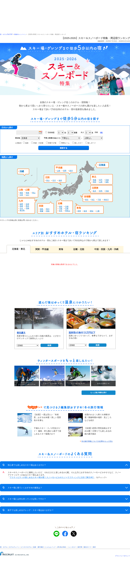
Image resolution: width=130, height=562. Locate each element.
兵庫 (66, 209)
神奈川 (106, 200)
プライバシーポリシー (122, 556)
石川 (54, 180)
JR (58, 547)
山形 (100, 182)
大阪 (60, 209)
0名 (101, 133)
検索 (49, 345)
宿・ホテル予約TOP (6, 34)
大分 (21, 208)
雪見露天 (21, 333)
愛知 (91, 211)
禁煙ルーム (64, 143)
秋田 (94, 182)
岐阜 (85, 211)
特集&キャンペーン (20, 34)
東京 (86, 200)
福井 (60, 180)
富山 (48, 180)
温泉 (26, 143)
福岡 (21, 204)
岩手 (100, 180)
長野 (64, 171)
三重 (97, 211)
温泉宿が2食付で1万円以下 (82, 332)
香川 (47, 209)
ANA (64, 547)
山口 (27, 195)
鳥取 (21, 193)
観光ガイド (87, 547)
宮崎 (27, 208)
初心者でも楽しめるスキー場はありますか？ (24, 464)
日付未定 (51, 133)
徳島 (41, 209)
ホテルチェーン (14, 547)
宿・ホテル (4, 547)
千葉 (99, 200)
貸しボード (91, 143)
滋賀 (60, 206)
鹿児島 (22, 210)
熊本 (27, 206)
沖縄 (22, 171)
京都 (66, 206)
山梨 (58, 171)
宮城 (107, 180)
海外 (94, 547)
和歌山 (67, 211)
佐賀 (27, 204)
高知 (47, 211)
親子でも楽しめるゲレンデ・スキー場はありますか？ (28, 510)
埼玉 (93, 200)
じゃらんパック (50, 547)
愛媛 (41, 211)
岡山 (33, 193)
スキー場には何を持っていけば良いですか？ (24, 498)
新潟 (71, 171)
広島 (21, 195)
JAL (61, 547)
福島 (107, 182)
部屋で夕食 (51, 143)
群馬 (100, 191)
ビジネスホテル (26, 547)
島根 (27, 193)
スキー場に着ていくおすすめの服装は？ (22, 487)
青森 (94, 180)
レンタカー (72, 547)
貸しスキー (78, 143)
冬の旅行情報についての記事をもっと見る (97, 441)
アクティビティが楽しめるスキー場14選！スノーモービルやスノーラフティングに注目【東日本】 (52, 477)
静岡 (79, 211)
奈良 (60, 211)
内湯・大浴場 (37, 143)
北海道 (102, 165)
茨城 (107, 191)
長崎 (21, 206)
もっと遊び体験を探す (98, 393)
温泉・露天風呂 (38, 547)
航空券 (80, 547)
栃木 (94, 191)
